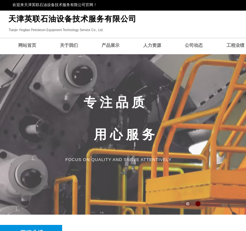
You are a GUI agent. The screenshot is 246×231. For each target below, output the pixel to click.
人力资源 (152, 45)
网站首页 (27, 45)
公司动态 (194, 45)
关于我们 (69, 45)
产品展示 (110, 45)
